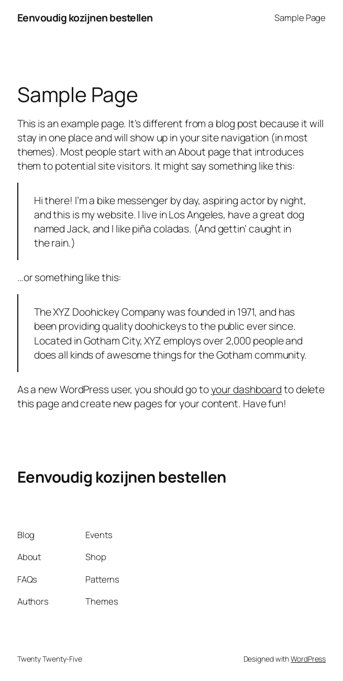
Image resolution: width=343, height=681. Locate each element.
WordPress (308, 659)
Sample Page (300, 18)
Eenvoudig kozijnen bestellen (85, 17)
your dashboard (246, 389)
